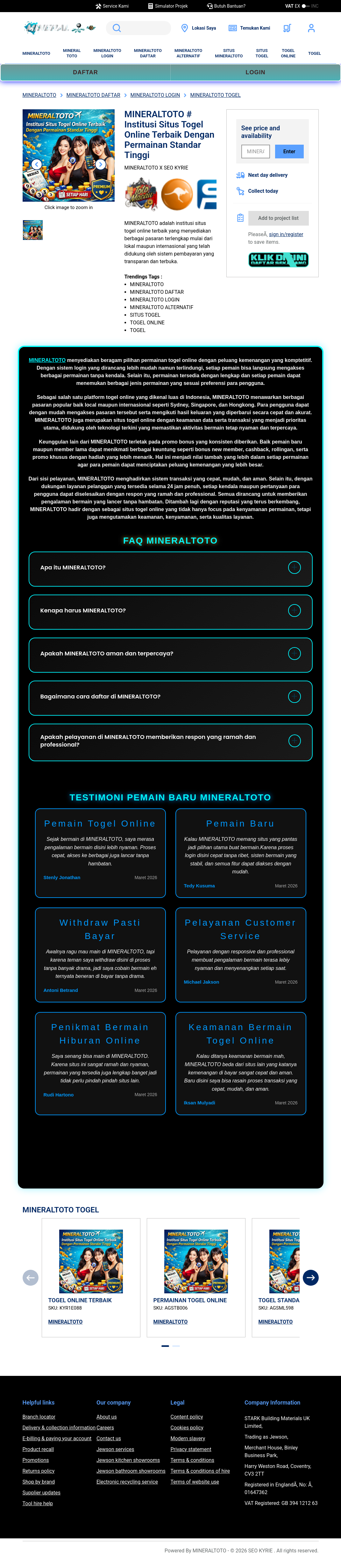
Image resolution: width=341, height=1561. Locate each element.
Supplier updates (41, 1493)
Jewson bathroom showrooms (131, 1471)
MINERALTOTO (36, 53)
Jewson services (115, 1449)
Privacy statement (191, 1449)
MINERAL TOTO (72, 53)
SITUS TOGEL (262, 53)
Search (115, 28)
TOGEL (314, 53)
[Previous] (31, 1278)
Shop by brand (39, 1482)
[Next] (311, 1278)
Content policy (187, 1417)
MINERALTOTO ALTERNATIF (188, 53)
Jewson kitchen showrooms (128, 1460)
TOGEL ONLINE (288, 53)
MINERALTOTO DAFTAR (148, 53)
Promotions (36, 1460)
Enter (289, 151)
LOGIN (256, 72)
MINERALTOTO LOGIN (107, 53)
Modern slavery (188, 1438)
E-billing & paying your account (57, 1438)
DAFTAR (85, 72)
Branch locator (39, 1417)
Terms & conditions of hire (200, 1471)
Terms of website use (195, 1482)
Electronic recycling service (127, 1482)
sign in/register (286, 234)
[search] (138, 28)
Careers (105, 1428)
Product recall (38, 1449)
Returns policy (39, 1471)
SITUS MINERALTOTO (229, 53)
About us (106, 1417)
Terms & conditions (192, 1460)
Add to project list (278, 218)
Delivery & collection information (59, 1428)
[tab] (165, 1346)
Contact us (108, 1438)
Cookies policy (187, 1428)
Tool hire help (38, 1503)
